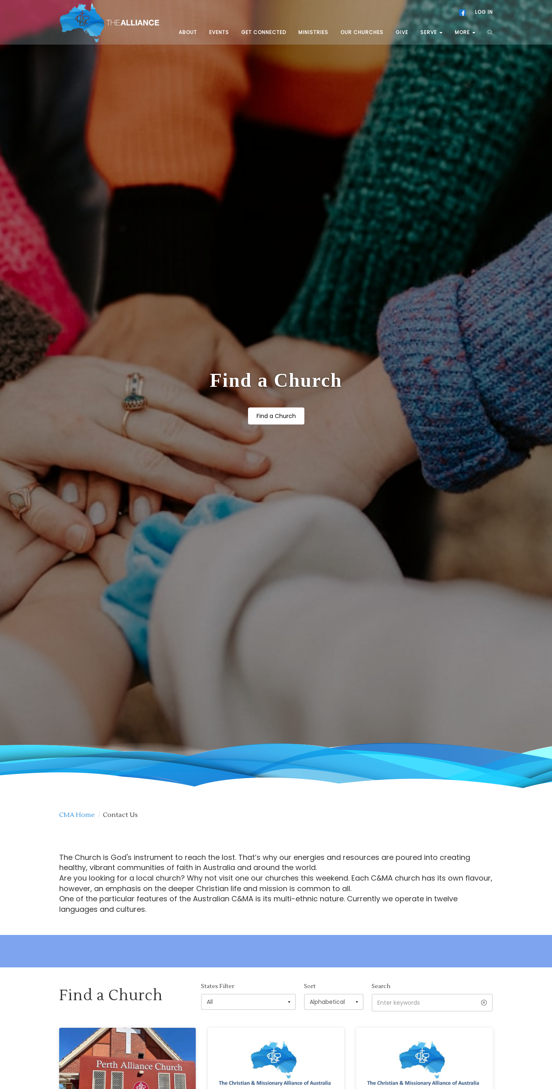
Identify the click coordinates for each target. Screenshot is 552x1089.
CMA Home (77, 711)
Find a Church (276, 364)
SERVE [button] (431, 32)
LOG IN (484, 12)
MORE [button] (465, 32)
